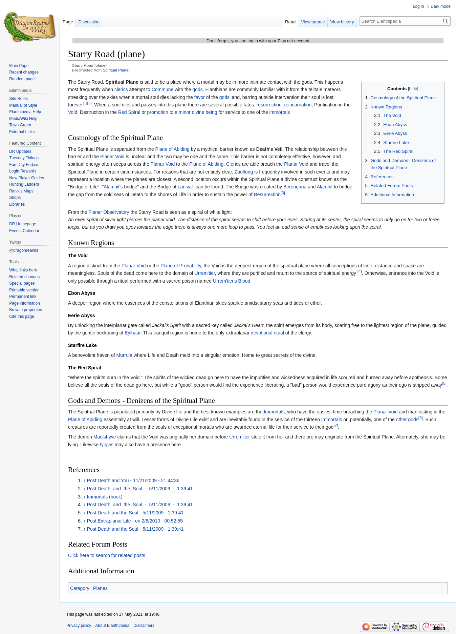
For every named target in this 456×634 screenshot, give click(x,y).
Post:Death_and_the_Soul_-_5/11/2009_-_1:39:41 (140, 488)
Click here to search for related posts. (107, 555)
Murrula (124, 355)
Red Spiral (129, 112)
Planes (100, 588)
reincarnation (297, 104)
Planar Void (112, 156)
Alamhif (325, 186)
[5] (444, 383)
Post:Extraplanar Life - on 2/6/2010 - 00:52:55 (135, 521)
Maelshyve (104, 436)
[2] (89, 103)
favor (199, 97)
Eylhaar (132, 332)
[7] (335, 425)
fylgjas (106, 444)
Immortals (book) (105, 496)
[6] (420, 417)
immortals (279, 112)
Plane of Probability (180, 265)
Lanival (185, 186)
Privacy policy (78, 625)
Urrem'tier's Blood (231, 281)
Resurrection (267, 194)
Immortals (274, 411)
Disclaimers (143, 625)
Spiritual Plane (116, 70)
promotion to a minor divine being (182, 112)
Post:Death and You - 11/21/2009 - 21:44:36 (133, 480)
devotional (262, 332)
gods (197, 89)
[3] (283, 192)
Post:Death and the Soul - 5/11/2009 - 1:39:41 (135, 512)
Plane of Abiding (172, 149)
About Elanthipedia (112, 625)
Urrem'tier (205, 273)
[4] (359, 271)
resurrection (269, 104)
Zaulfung (244, 172)
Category (79, 588)
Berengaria (295, 186)
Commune (163, 89)
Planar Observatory (108, 212)
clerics (121, 89)
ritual (279, 332)
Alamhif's (113, 186)
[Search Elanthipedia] (405, 21)
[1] (85, 103)
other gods (407, 419)
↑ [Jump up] (84, 480)
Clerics (233, 164)
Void (72, 112)
